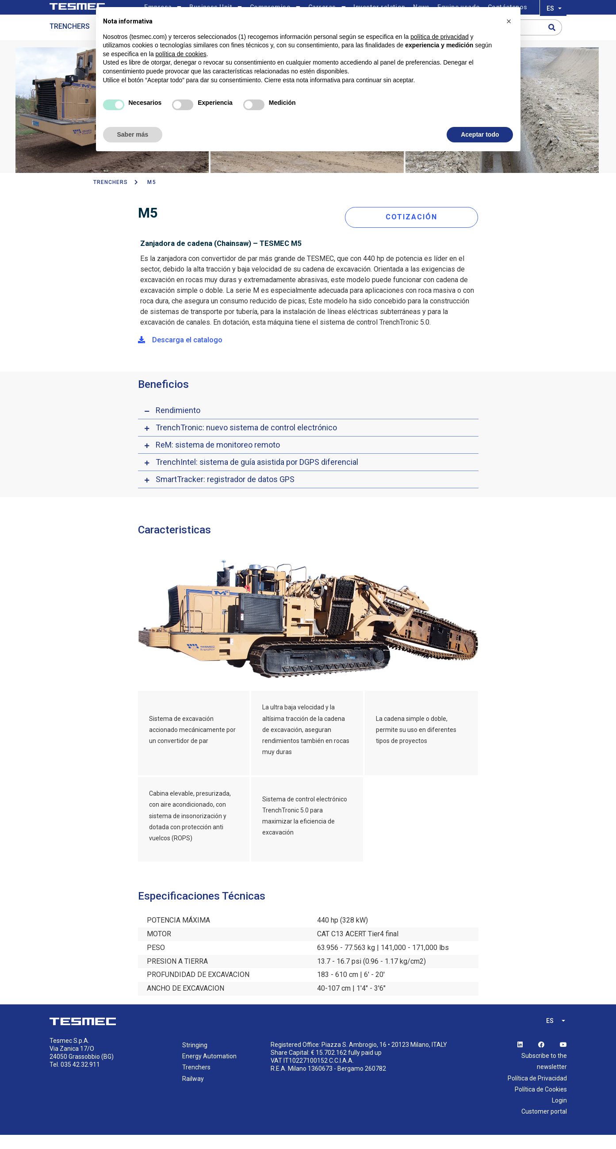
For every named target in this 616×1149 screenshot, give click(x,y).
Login (559, 1114)
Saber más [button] (133, 134)
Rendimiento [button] (178, 424)
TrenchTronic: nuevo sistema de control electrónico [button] (246, 441)
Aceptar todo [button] (480, 134)
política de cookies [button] (181, 53)
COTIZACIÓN (416, 231)
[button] (509, 21)
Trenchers (70, 42)
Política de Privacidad (537, 1091)
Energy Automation (209, 1070)
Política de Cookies (541, 1103)
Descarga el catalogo (180, 354)
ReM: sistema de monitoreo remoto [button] (218, 458)
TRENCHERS (110, 198)
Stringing (194, 1059)
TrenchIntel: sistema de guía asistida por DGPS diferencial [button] (257, 476)
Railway (193, 1092)
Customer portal (544, 1125)
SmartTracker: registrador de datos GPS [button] (225, 493)
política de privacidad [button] (439, 36)
